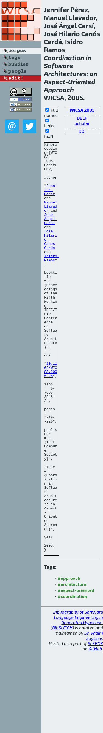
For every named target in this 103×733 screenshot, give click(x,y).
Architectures (65, 73)
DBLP (82, 117)
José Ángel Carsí (50, 234)
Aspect (54, 81)
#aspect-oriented (76, 672)
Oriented (81, 81)
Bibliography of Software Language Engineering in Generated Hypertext (78, 699)
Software (58, 65)
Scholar (82, 123)
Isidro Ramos (51, 281)
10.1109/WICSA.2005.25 (50, 415)
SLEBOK (95, 725)
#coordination (72, 678)
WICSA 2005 (82, 109)
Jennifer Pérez (50, 199)
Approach (59, 89)
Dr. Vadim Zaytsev (93, 717)
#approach (69, 659)
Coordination (64, 57)
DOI (82, 131)
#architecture (72, 665)
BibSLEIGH (62, 709)
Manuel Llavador (51, 219)
